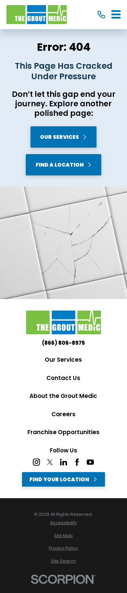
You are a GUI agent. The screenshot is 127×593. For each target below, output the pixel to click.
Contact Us (63, 378)
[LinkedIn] (63, 462)
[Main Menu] (116, 14)
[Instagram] (36, 462)
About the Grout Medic (63, 396)
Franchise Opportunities (63, 432)
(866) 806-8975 (63, 342)
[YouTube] (90, 462)
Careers (63, 414)
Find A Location (64, 164)
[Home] (36, 14)
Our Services (63, 137)
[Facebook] (77, 462)
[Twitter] (50, 462)
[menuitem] (63, 523)
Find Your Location (63, 479)
